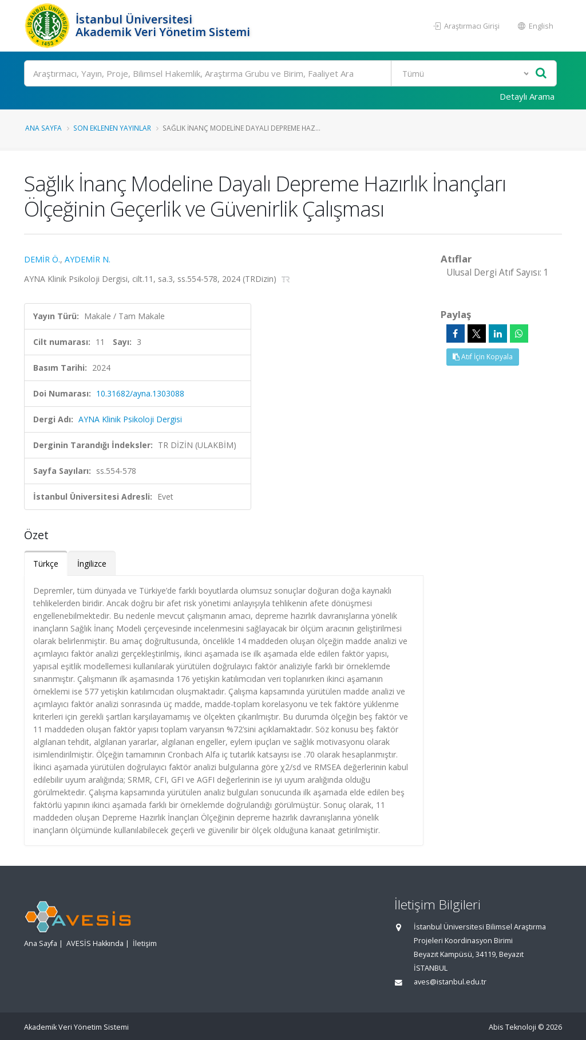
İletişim (145, 943)
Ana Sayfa (43, 127)
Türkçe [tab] (45, 563)
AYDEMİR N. (87, 259)
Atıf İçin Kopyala (483, 357)
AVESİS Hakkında (95, 943)
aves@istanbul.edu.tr (450, 982)
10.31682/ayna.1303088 (140, 393)
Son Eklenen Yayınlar (112, 127)
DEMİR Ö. (42, 259)
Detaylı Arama (527, 96)
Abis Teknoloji (512, 1027)
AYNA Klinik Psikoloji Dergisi (130, 419)
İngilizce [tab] (91, 563)
